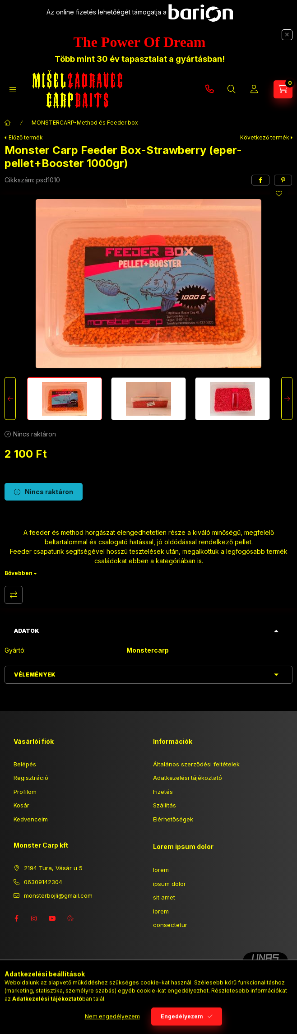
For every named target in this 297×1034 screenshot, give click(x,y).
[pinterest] (283, 180)
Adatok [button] (26, 630)
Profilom (25, 791)
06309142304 (209, 89)
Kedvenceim (31, 819)
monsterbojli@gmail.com (58, 895)
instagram (34, 918)
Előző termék (26, 137)
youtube (52, 918)
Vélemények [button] (35, 674)
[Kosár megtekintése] (283, 89)
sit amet (164, 897)
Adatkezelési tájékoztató (187, 777)
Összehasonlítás (14, 595)
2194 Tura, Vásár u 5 (53, 868)
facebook (16, 918)
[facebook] (260, 180)
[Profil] (254, 89)
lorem (161, 869)
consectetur (170, 924)
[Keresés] (232, 89)
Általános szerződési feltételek (196, 764)
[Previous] (10, 398)
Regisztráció (31, 777)
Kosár (21, 805)
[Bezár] (287, 34)
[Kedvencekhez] (279, 193)
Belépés (25, 764)
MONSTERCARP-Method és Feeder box (85, 122)
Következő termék (264, 137)
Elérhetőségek (173, 819)
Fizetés (163, 791)
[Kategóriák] (13, 89)
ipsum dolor (169, 883)
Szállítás (164, 805)
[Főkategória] (8, 123)
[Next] (286, 398)
